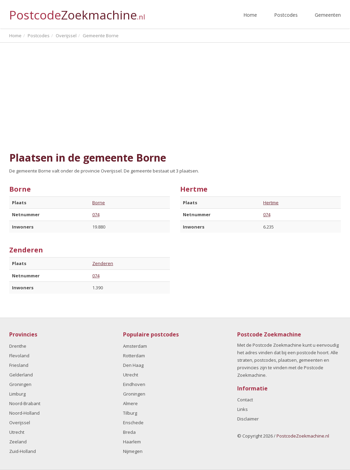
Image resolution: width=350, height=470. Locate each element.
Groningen (20, 384)
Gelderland (21, 375)
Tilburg (130, 413)
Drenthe (17, 346)
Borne (98, 202)
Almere (130, 403)
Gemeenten (328, 15)
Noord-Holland (24, 413)
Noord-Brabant (24, 403)
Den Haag (133, 365)
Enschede (133, 422)
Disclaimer (248, 419)
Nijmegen (133, 451)
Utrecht (16, 432)
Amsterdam (135, 346)
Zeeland (18, 442)
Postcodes (286, 15)
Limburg (17, 394)
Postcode (77, 12)
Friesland (18, 365)
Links (242, 409)
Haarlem (132, 442)
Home (250, 15)
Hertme (271, 202)
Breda (129, 432)
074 (95, 214)
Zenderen (102, 263)
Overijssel (19, 422)
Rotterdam (134, 355)
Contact (245, 400)
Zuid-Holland (22, 451)
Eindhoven (134, 384)
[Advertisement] (175, 97)
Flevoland (19, 355)
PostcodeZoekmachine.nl (303, 436)
